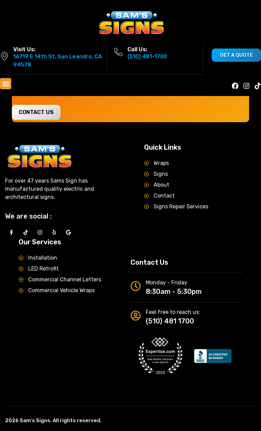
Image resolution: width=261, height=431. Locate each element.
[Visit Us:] (4, 56)
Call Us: (137, 49)
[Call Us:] (118, 52)
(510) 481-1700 (147, 56)
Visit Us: (24, 49)
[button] (5, 83)
